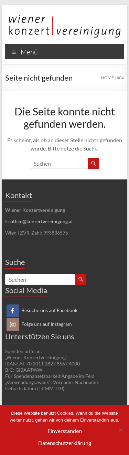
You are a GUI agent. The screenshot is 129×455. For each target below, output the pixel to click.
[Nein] (120, 429)
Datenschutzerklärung (64, 443)
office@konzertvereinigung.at (41, 221)
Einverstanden (64, 430)
